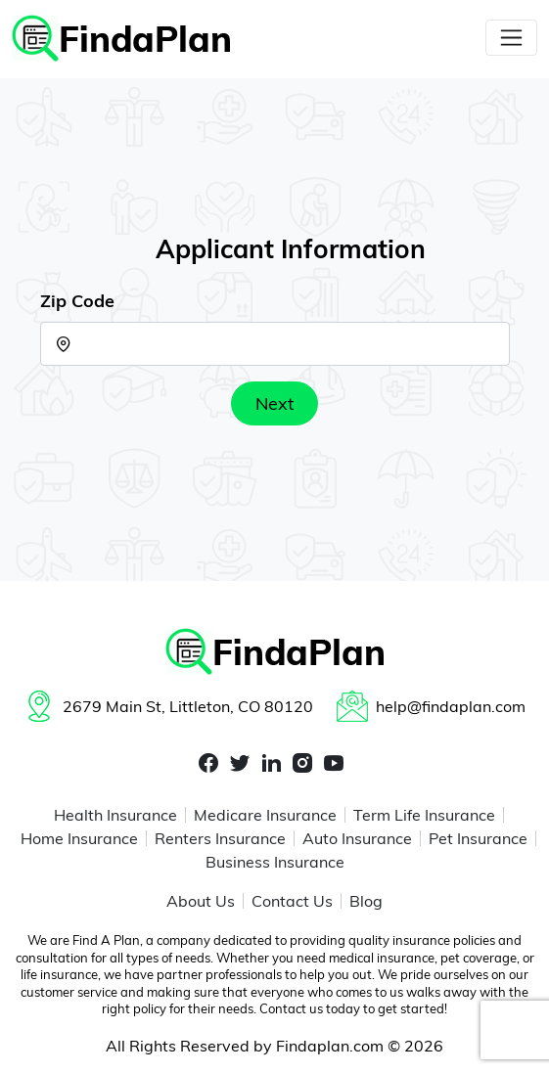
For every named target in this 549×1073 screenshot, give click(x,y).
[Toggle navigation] (511, 38)
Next (274, 403)
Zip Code (77, 301)
